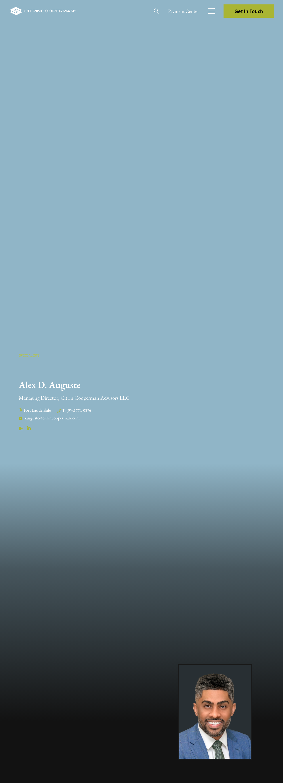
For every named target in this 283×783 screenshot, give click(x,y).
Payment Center (183, 11)
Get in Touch (249, 11)
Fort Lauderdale (37, 410)
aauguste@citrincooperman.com (52, 418)
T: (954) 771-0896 (76, 410)
